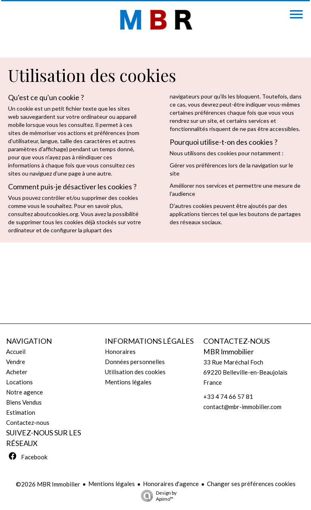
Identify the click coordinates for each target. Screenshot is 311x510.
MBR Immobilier (228, 351)
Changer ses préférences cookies (251, 483)
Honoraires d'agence (171, 483)
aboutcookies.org (56, 213)
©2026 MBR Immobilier (48, 484)
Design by (157, 496)
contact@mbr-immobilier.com (242, 406)
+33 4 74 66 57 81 (228, 396)
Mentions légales (111, 483)
